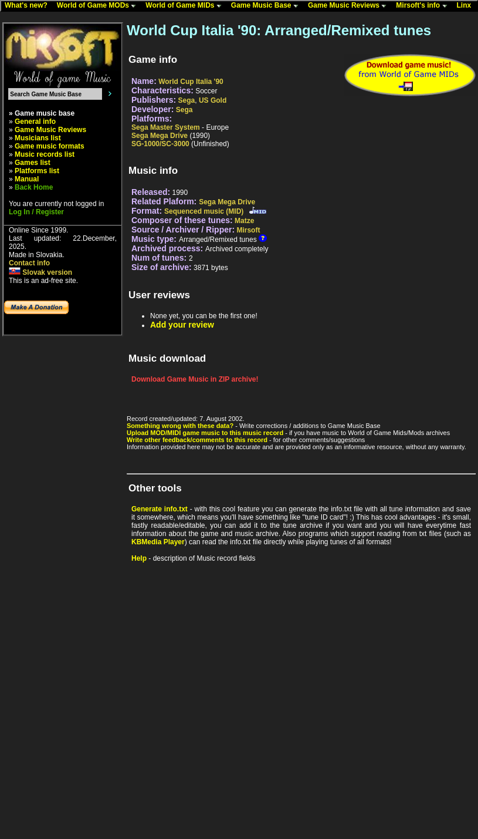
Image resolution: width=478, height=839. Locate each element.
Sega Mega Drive (159, 136)
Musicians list (38, 138)
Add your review (182, 324)
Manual (27, 179)
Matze (244, 221)
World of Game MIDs (186, 6)
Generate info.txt (159, 509)
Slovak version (40, 272)
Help (139, 558)
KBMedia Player (158, 542)
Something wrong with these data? (180, 425)
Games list (32, 163)
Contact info (29, 263)
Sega (186, 100)
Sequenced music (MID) (203, 211)
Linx (466, 6)
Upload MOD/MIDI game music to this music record (205, 432)
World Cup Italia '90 (190, 82)
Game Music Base (267, 6)
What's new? (28, 6)
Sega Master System (165, 127)
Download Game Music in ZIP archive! (195, 379)
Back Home (34, 187)
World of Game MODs (99, 6)
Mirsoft (248, 230)
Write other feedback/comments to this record (197, 439)
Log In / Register (36, 212)
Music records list (44, 154)
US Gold (212, 100)
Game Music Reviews (349, 6)
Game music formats (49, 146)
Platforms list (37, 171)
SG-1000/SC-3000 (160, 144)
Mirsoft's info (424, 6)
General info (35, 121)
